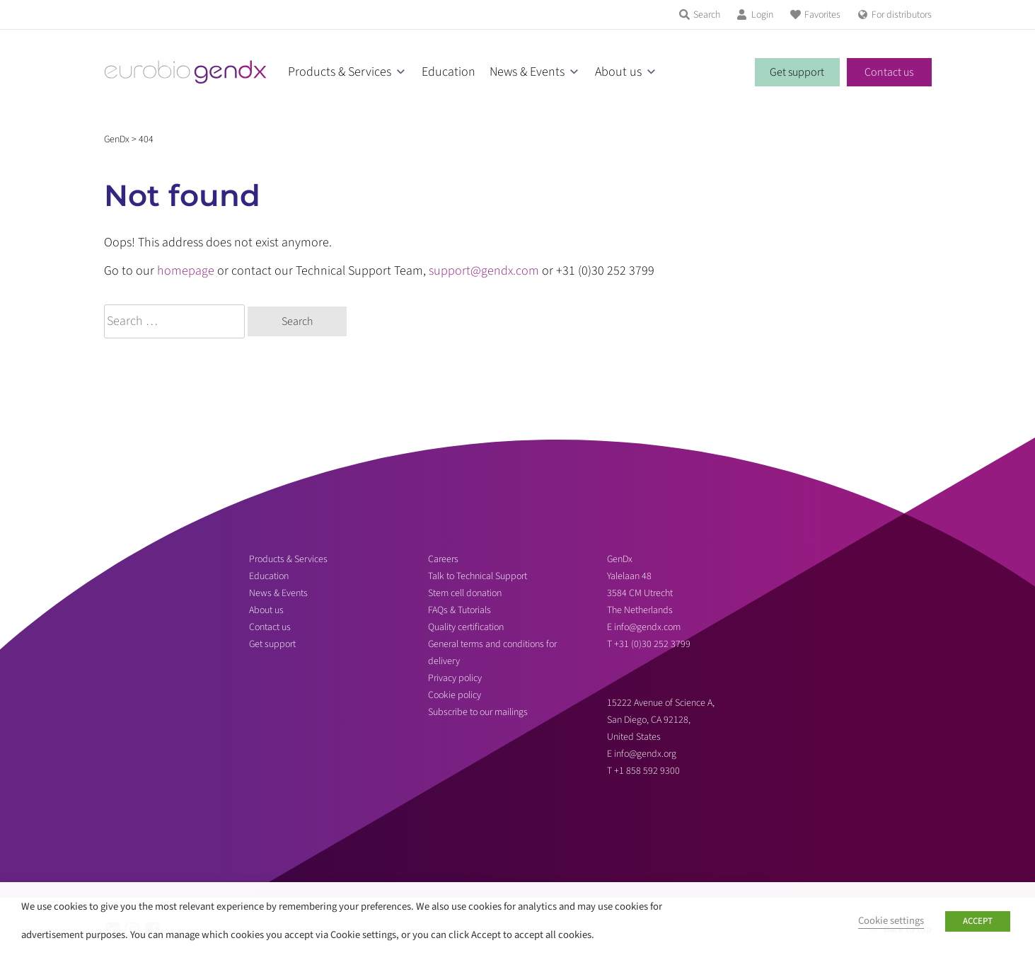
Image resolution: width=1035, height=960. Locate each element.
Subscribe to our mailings (478, 712)
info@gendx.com (647, 627)
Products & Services (339, 72)
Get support (797, 72)
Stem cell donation (465, 593)
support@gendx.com (484, 271)
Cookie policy (454, 695)
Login (762, 15)
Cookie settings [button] (891, 920)
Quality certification (466, 627)
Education (448, 72)
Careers (443, 559)
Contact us (889, 72)
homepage (185, 271)
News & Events (527, 72)
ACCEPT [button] (978, 921)
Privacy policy (455, 678)
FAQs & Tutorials (459, 610)
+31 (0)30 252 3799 (653, 644)
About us (618, 72)
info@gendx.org (645, 754)
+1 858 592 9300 (647, 771)
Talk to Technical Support (477, 576)
